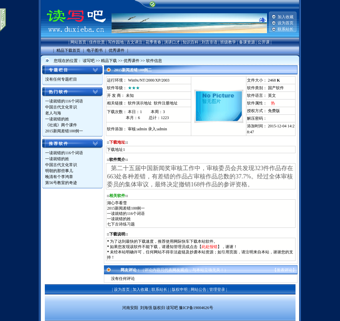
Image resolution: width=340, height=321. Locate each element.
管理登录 (217, 289)
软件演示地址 (140, 103)
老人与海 (53, 113)
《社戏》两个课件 (61, 125)
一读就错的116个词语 (64, 101)
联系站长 (286, 29)
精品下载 (109, 60)
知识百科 (191, 42)
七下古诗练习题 (121, 224)
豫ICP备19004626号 (196, 307)
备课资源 (247, 42)
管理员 (180, 246)
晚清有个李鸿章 (59, 176)
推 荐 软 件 (58, 143)
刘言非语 (209, 42)
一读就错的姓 (57, 119)
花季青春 (153, 42)
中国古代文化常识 (61, 107)
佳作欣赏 (97, 42)
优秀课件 (131, 60)
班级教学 (228, 42)
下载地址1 (116, 149)
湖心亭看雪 (117, 203)
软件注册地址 (166, 103)
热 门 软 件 (58, 92)
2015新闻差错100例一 (64, 131)
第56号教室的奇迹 (61, 182)
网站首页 (78, 42)
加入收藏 (286, 17)
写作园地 (116, 42)
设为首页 (286, 23)
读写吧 (89, 60)
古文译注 (134, 42)
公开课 (264, 42)
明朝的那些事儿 (59, 170)
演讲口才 (172, 42)
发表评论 (285, 270)
